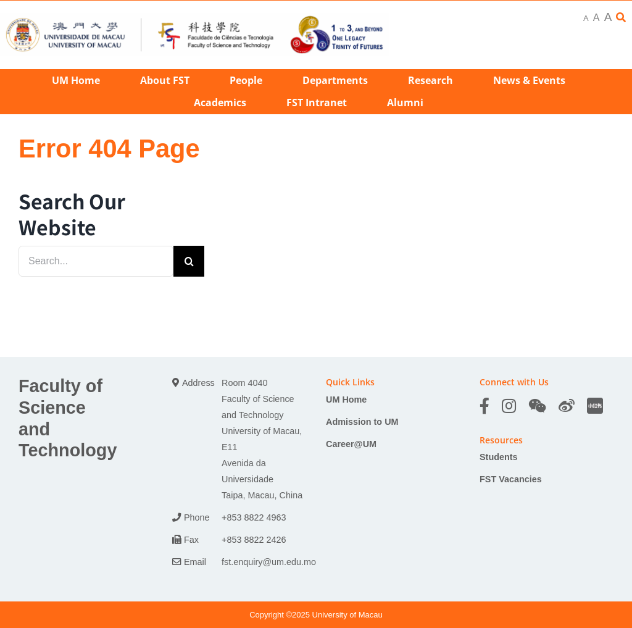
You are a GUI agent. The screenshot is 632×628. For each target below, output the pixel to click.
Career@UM (351, 444)
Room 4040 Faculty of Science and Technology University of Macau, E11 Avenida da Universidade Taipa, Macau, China (262, 439)
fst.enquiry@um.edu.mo (269, 562)
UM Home (346, 399)
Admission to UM (362, 422)
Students (499, 457)
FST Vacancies (511, 479)
